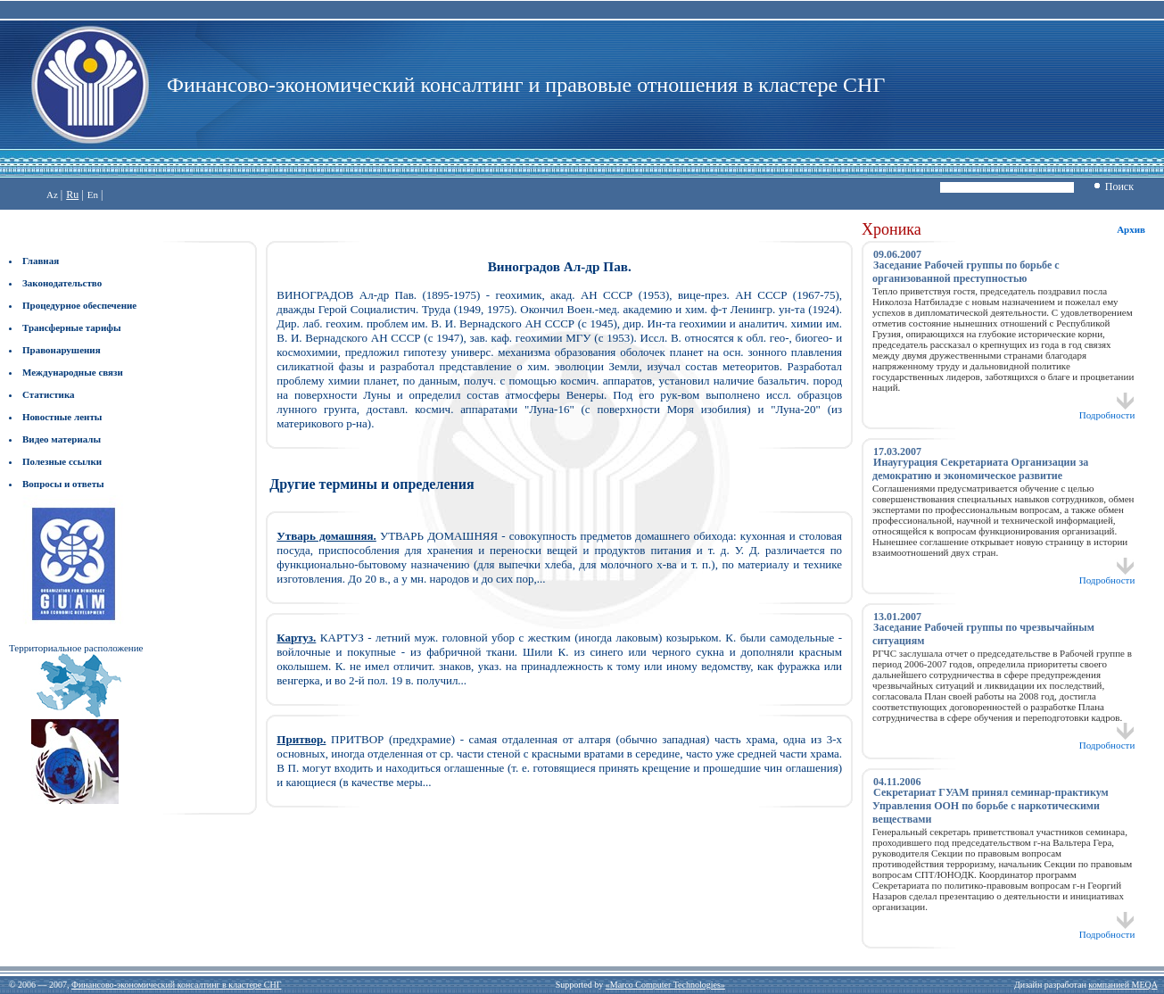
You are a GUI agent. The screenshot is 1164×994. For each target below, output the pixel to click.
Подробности (1107, 410)
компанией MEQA (1122, 985)
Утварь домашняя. (326, 536)
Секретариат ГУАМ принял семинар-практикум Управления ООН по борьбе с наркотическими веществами (990, 805)
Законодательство (62, 282)
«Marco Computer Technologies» (665, 985)
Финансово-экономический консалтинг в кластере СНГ (176, 985)
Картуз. (296, 637)
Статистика (48, 394)
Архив (1131, 229)
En (92, 194)
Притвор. (301, 739)
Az (52, 194)
